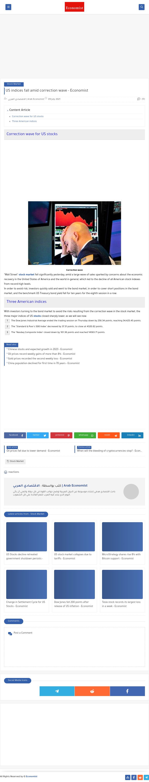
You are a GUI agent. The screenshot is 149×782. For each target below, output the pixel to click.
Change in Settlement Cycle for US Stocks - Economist (25, 604)
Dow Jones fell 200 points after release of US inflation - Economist (73, 604)
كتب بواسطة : (50, 486)
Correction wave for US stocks (28, 117)
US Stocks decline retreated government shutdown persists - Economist (24, 557)
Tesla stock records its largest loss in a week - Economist (121, 604)
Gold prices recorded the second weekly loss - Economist (40, 359)
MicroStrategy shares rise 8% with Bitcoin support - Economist (121, 556)
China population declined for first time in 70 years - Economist (44, 363)
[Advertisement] (74, 48)
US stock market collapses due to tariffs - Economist (73, 556)
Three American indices (24, 121)
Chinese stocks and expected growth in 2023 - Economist (40, 349)
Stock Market (14, 84)
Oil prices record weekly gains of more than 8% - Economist (41, 354)
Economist (31, 777)
